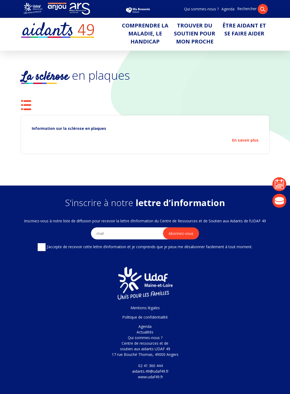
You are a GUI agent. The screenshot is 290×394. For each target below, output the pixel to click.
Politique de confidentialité (145, 317)
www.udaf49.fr (150, 376)
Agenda (228, 8)
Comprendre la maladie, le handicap (145, 33)
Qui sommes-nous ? (201, 8)
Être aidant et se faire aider (244, 29)
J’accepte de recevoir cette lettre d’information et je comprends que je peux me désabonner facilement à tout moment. (145, 247)
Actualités (145, 332)
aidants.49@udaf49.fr (150, 371)
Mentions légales (145, 307)
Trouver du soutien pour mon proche (194, 33)
